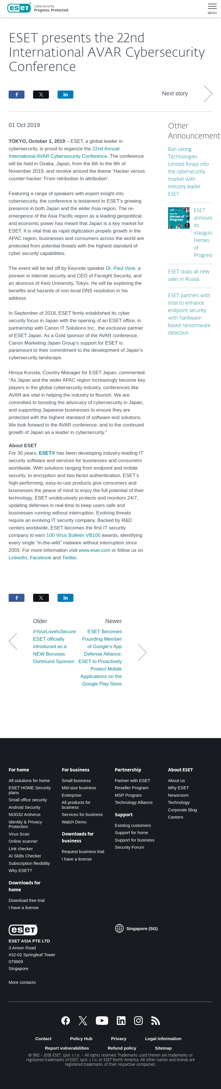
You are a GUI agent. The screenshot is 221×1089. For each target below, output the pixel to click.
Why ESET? (20, 870)
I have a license (24, 907)
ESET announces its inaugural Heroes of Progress (206, 233)
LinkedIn (18, 557)
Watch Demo (74, 821)
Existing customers (133, 825)
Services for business (82, 814)
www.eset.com (94, 550)
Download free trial (27, 900)
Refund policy (122, 1048)
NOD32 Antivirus (25, 814)
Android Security (24, 807)
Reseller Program (131, 787)
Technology (179, 802)
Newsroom (178, 795)
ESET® (47, 453)
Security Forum (129, 847)
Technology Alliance (134, 802)
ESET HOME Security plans (30, 790)
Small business (76, 780)
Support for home (131, 832)
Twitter (69, 557)
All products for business (76, 805)
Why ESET (178, 787)
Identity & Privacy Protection (25, 824)
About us (176, 780)
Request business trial (83, 851)
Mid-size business (79, 787)
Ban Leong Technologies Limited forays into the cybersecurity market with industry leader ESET (188, 172)
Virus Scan (19, 833)
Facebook (41, 557)
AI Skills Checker (25, 855)
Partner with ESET (132, 780)
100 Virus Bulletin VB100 (73, 535)
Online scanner (23, 841)
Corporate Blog (182, 809)
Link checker (21, 848)
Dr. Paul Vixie (120, 268)
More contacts (22, 982)
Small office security (28, 799)
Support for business (135, 840)
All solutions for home (29, 780)
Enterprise (71, 795)
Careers (175, 817)
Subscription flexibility (29, 863)
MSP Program (128, 795)
